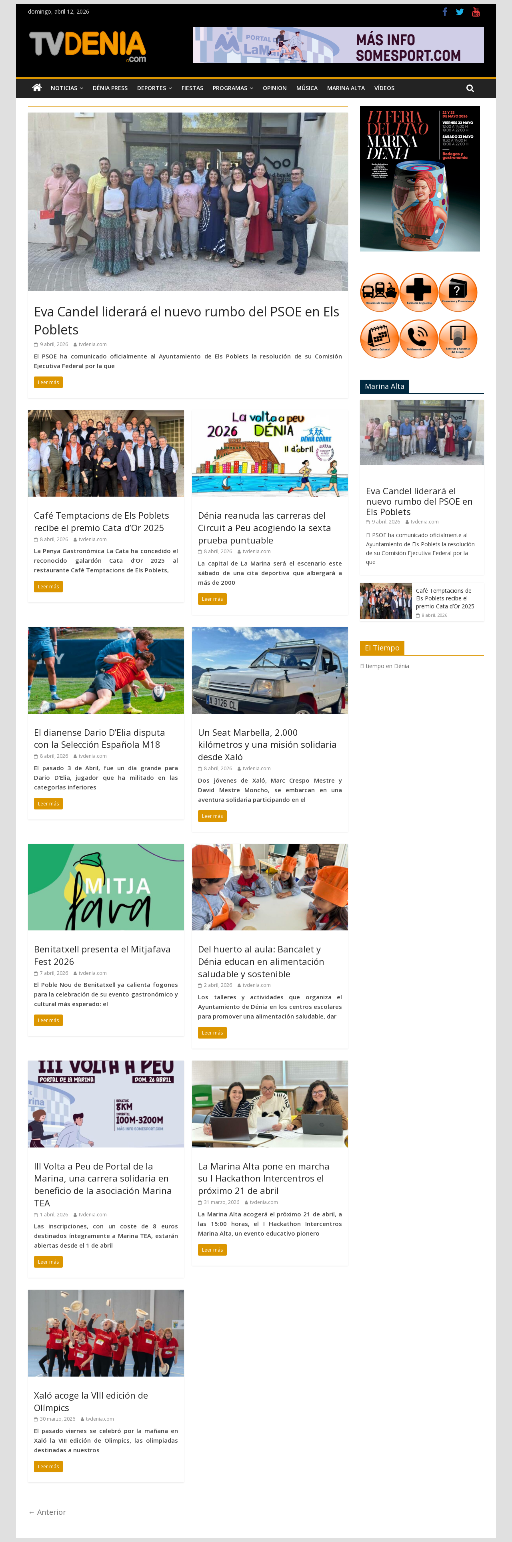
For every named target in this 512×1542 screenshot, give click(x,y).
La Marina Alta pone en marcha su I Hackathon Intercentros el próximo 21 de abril (264, 1178)
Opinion (275, 88)
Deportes (151, 88)
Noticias (64, 88)
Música (307, 88)
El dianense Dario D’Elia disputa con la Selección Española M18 (99, 738)
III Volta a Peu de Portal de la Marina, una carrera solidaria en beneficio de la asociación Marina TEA (103, 1184)
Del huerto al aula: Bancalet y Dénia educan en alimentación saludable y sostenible (261, 961)
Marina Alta (346, 88)
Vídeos (384, 88)
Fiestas (192, 88)
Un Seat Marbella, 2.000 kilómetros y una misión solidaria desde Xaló (267, 744)
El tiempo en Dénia (384, 666)
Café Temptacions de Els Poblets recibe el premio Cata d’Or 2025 (101, 521)
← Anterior (47, 1512)
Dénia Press (110, 88)
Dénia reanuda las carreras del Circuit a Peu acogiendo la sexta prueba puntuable (264, 527)
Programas (230, 88)
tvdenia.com (93, 344)
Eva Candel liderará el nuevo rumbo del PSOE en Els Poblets (419, 501)
